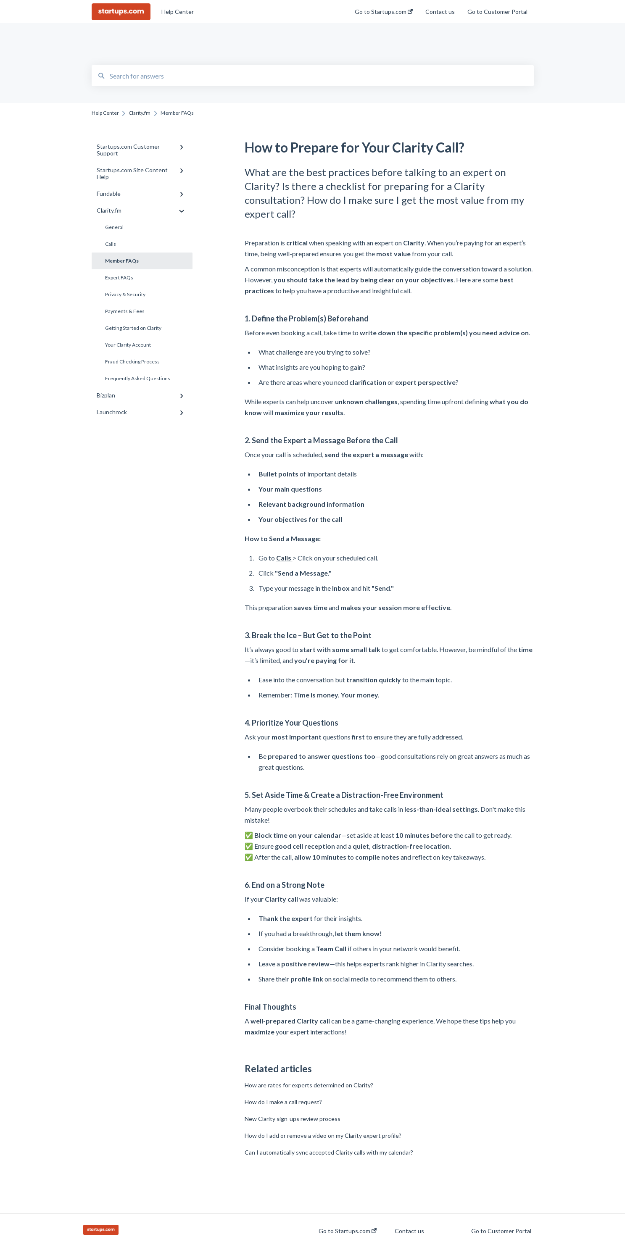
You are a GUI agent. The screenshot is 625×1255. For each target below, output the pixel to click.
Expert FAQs (119, 277)
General (114, 227)
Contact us (409, 1231)
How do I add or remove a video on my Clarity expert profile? (323, 1135)
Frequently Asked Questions (137, 378)
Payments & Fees (125, 311)
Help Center (177, 11)
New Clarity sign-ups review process (292, 1118)
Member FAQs (122, 261)
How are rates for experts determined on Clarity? (309, 1085)
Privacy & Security (125, 294)
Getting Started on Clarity (133, 328)
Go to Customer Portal (501, 1231)
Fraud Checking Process (132, 361)
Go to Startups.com (348, 1231)
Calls (110, 244)
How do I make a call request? (283, 1101)
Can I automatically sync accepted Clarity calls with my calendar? (329, 1152)
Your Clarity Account (128, 345)
